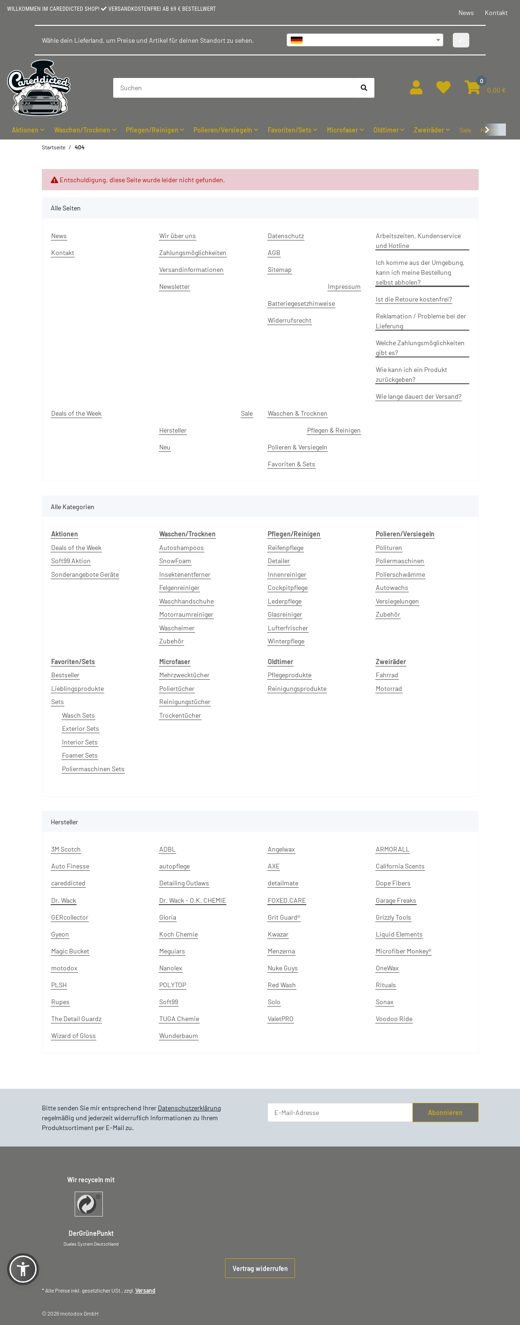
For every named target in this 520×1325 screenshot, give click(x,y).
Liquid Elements (399, 934)
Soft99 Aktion (71, 561)
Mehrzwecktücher (184, 675)
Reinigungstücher (184, 701)
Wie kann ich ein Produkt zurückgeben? (411, 374)
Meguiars (172, 951)
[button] (416, 87)
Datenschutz (286, 236)
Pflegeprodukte (289, 675)
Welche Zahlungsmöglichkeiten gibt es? (420, 347)
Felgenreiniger (179, 587)
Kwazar (278, 934)
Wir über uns (177, 236)
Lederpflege (285, 601)
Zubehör (171, 641)
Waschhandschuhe (186, 601)
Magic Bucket (70, 951)
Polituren (389, 547)
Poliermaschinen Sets (93, 769)
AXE (273, 866)
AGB (274, 252)
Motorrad (389, 688)
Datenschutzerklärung (189, 1108)
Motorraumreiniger (186, 614)
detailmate (283, 883)
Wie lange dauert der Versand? (418, 396)
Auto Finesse (70, 866)
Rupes (60, 1002)
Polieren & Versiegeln (297, 447)
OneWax (387, 968)
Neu (165, 447)
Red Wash (282, 985)
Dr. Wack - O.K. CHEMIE (192, 900)
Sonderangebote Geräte (85, 574)
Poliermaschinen (400, 561)
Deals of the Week (76, 413)
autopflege (174, 866)
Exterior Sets (80, 728)
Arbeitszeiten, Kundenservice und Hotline (418, 240)
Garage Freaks (396, 900)
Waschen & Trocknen (297, 413)
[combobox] (365, 39)
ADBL (167, 849)
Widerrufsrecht (289, 320)
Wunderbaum (178, 1035)
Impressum (344, 286)
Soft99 (168, 1002)
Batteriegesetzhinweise (301, 303)
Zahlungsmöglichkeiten (192, 252)
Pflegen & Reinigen (334, 430)
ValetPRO (281, 1019)
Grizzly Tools (393, 917)
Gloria (167, 917)
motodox (64, 968)
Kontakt (496, 12)
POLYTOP (172, 985)
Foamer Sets (80, 755)
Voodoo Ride (394, 1019)
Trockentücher (180, 715)
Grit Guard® (284, 917)
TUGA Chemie (179, 1019)
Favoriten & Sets (291, 464)
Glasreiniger (285, 614)
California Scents (400, 866)
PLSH (59, 985)
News (466, 12)
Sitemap (280, 269)
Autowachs (392, 587)
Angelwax (281, 849)
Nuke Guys (283, 968)
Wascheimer (176, 628)
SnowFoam (175, 561)
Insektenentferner (184, 574)
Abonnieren (445, 1112)
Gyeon (60, 934)
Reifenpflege (285, 547)
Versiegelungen (397, 601)
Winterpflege (286, 641)
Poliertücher (176, 688)
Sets (57, 701)
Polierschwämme (400, 574)
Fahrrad (387, 675)
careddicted (68, 883)
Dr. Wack (63, 900)
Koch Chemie (178, 934)
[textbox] (365, 40)
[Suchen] (233, 88)
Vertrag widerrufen (260, 1268)
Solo (274, 1002)
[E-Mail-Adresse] (340, 1113)
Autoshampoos (181, 547)
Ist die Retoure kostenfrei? (414, 299)
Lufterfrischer (288, 628)
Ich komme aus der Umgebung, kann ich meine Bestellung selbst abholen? (420, 272)
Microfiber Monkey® (403, 951)
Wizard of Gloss (73, 1035)
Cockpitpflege (288, 587)
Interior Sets (80, 742)
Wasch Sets (78, 715)
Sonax (385, 1002)
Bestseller (65, 675)
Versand (145, 1290)
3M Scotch (66, 849)
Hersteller (172, 430)
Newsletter (174, 286)
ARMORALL (393, 849)
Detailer (279, 561)
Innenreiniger (287, 574)
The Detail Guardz (76, 1019)
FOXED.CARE (287, 900)
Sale (465, 130)
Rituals (386, 985)
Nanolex (170, 968)
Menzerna (281, 951)
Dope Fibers (393, 883)
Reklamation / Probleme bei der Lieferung (421, 321)
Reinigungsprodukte (297, 688)
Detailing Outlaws (184, 883)
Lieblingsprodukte (77, 688)
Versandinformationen (191, 269)
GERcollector (69, 917)
